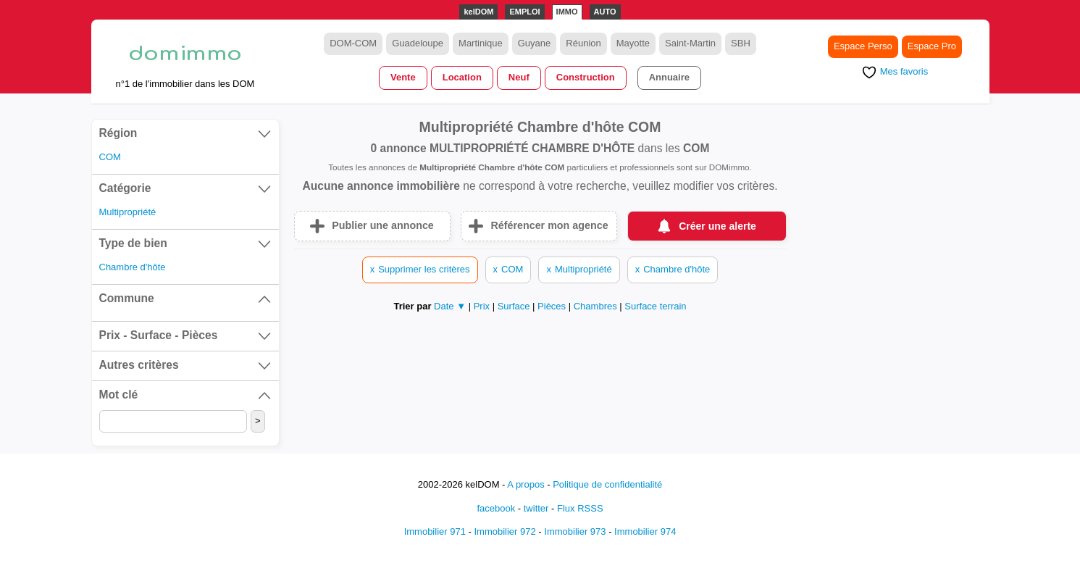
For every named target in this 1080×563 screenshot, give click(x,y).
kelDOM (478, 11)
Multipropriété (127, 212)
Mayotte (633, 43)
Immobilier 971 (435, 531)
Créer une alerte (717, 226)
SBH (740, 43)
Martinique (481, 43)
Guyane (534, 43)
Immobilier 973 (575, 531)
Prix (483, 306)
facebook (496, 508)
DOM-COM (353, 43)
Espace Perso (863, 46)
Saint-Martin (690, 43)
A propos (525, 484)
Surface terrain (655, 306)
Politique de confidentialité (607, 484)
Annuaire (669, 77)
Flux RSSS (580, 508)
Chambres (597, 306)
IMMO (567, 11)
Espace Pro (932, 46)
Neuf (518, 77)
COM (110, 156)
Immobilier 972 (504, 531)
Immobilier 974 (645, 531)
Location (462, 77)
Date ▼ (450, 306)
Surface (515, 306)
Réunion (583, 43)
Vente (403, 77)
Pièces (553, 306)
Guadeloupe (417, 43)
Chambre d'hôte (132, 267)
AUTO (605, 11)
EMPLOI (524, 11)
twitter (536, 508)
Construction (585, 77)
